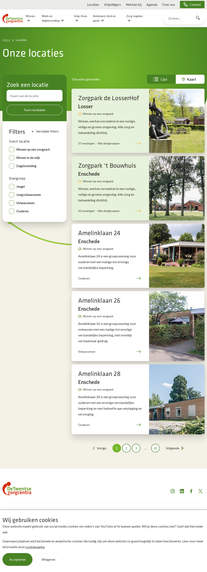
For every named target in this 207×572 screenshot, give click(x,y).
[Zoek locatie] (34, 95)
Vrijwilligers (112, 4)
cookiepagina (34, 547)
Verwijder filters (45, 131)
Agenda (151, 4)
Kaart (191, 79)
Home (6, 40)
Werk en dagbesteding (51, 18)
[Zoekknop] (198, 18)
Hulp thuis (80, 16)
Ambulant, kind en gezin (104, 18)
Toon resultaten (34, 110)
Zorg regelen (134, 16)
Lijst (164, 79)
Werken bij (133, 4)
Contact (195, 4)
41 (155, 448)
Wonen (30, 16)
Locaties (93, 4)
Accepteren (17, 559)
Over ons (168, 4)
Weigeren (48, 559)
